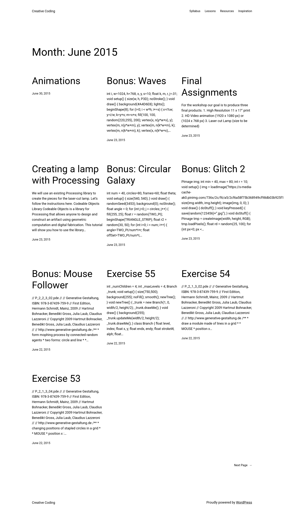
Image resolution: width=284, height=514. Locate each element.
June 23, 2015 (116, 140)
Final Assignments (209, 86)
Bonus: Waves (136, 80)
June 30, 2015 (41, 93)
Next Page (243, 465)
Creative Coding (43, 11)
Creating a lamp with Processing (66, 174)
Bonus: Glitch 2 (213, 169)
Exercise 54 (205, 273)
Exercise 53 (56, 378)
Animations (56, 80)
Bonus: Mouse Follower (62, 279)
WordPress (244, 502)
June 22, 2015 (41, 349)
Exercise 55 (131, 273)
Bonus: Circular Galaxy (139, 174)
